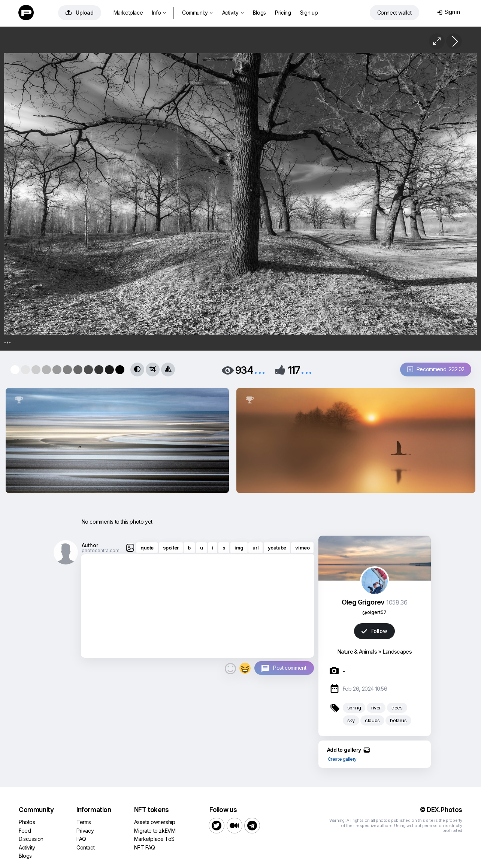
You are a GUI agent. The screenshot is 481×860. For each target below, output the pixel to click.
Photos (27, 822)
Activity (232, 12)
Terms (83, 822)
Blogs (259, 12)
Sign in (448, 11)
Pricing (283, 12)
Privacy (85, 830)
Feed (25, 830)
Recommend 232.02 (436, 369)
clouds (372, 720)
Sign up (309, 12)
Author (90, 545)
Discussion (31, 839)
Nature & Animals (357, 651)
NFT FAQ (144, 847)
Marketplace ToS (154, 839)
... (260, 369)
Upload (80, 12)
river (376, 708)
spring (354, 708)
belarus (398, 720)
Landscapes (397, 651)
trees (397, 708)
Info (159, 12)
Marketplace (128, 12)
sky (351, 720)
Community (197, 12)
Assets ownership (154, 822)
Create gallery (342, 759)
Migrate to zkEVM (155, 830)
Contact (85, 847)
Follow (374, 631)
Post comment (289, 667)
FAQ (81, 839)
